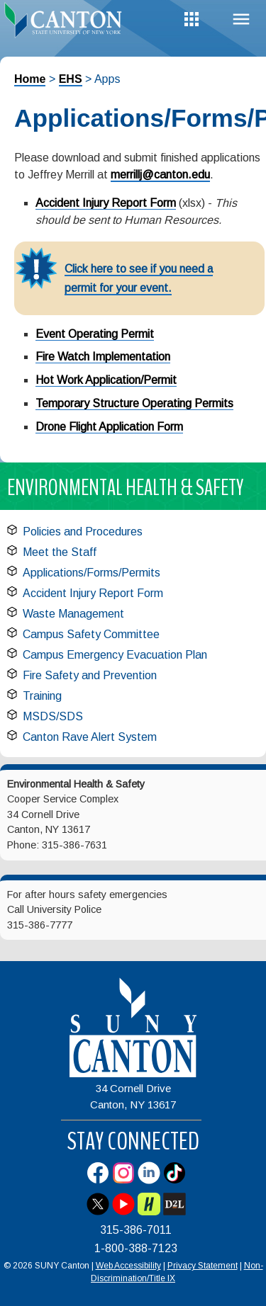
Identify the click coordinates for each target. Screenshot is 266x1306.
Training (42, 696)
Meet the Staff (59, 552)
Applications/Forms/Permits (91, 573)
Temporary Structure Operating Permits (134, 403)
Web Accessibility (128, 1266)
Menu (241, 19)
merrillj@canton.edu (160, 175)
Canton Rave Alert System (90, 737)
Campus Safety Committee (91, 634)
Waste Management (73, 614)
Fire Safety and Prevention (90, 675)
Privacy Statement (202, 1266)
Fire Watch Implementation (102, 357)
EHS (70, 79)
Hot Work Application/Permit (106, 380)
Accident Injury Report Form (105, 203)
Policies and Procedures (83, 532)
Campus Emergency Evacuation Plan (115, 655)
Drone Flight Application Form (109, 427)
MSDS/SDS (53, 716)
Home (29, 79)
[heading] (66, 24)
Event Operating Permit (94, 334)
